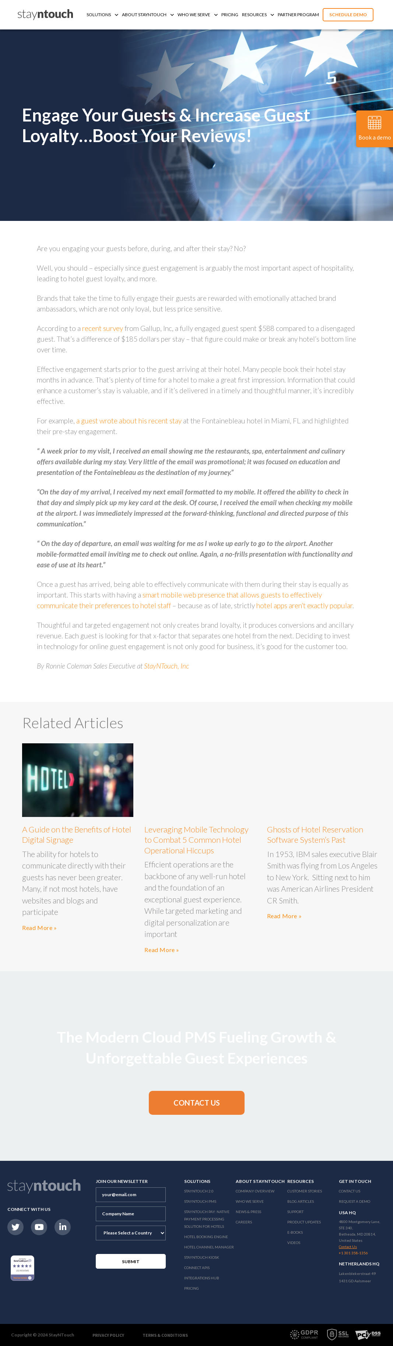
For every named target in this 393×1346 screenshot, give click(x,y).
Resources (258, 14)
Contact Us (349, 1191)
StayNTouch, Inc (166, 666)
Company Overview (255, 1191)
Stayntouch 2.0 (199, 1191)
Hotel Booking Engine (206, 1236)
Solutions (102, 14)
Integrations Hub (201, 1278)
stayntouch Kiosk (201, 1257)
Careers (244, 1222)
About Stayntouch (148, 14)
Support (295, 1211)
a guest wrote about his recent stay (129, 420)
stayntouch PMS (200, 1201)
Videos (293, 1242)
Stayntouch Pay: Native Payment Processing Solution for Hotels (206, 1219)
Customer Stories (304, 1191)
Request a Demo (354, 1201)
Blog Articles (300, 1201)
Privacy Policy (108, 1335)
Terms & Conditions (165, 1335)
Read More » (39, 927)
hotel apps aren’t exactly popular (304, 605)
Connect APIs (197, 1267)
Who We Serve (198, 14)
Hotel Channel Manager (209, 1247)
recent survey (102, 328)
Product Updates (304, 1222)
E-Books (295, 1232)
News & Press (248, 1211)
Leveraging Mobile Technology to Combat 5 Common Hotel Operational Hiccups (196, 839)
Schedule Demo (348, 14)
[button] (197, 1103)
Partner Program (298, 14)
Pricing (229, 14)
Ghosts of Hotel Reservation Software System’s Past (315, 834)
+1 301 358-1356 (353, 1253)
